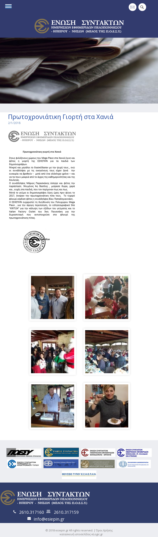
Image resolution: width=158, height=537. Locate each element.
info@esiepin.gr (49, 519)
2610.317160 (31, 512)
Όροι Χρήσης (104, 530)
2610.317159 (66, 512)
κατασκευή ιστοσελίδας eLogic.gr (81, 534)
